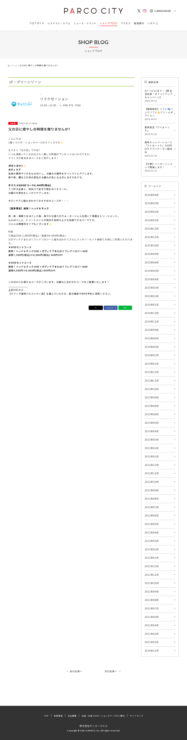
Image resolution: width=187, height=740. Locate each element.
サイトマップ (143, 715)
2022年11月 (152, 473)
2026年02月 (152, 211)
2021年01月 (152, 642)
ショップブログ (108, 23)
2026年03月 (152, 203)
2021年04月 (152, 625)
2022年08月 (152, 498)
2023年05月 (152, 422)
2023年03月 (152, 439)
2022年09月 (152, 490)
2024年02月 (152, 355)
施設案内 (139, 23)
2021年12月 (152, 566)
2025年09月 (152, 254)
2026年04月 (152, 195)
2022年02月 (152, 549)
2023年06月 (152, 414)
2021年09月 (152, 591)
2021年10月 (152, 583)
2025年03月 (152, 287)
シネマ (151, 23)
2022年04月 (152, 532)
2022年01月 (152, 557)
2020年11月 (152, 650)
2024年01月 (152, 363)
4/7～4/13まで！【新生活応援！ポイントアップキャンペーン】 (159, 95)
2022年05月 (152, 524)
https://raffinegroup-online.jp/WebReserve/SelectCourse (45, 286)
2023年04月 (152, 431)
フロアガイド (36, 23)
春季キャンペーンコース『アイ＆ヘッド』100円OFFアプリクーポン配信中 (159, 149)
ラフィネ (47, 93)
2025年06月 (152, 262)
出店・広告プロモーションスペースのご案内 (104, 715)
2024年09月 (152, 329)
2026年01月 (152, 220)
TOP (39, 715)
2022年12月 (152, 465)
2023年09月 (152, 397)
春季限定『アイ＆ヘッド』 (159, 131)
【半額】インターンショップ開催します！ (159, 167)
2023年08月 (152, 406)
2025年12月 (152, 228)
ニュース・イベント (85, 23)
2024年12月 (152, 313)
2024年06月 (152, 338)
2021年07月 (152, 608)
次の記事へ (111, 671)
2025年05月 (152, 270)
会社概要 (68, 715)
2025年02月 (152, 296)
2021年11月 (152, 574)
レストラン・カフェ (59, 23)
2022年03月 (152, 540)
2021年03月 (152, 633)
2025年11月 (152, 237)
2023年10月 (152, 389)
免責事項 (52, 715)
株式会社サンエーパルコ (93, 726)
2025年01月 (152, 304)
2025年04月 (152, 279)
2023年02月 (152, 448)
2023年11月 (152, 380)
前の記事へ (76, 671)
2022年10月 (152, 481)
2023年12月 (152, 372)
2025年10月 (152, 245)
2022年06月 (152, 515)
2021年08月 (152, 600)
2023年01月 (152, 456)
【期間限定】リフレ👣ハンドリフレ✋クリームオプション (159, 114)
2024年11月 (152, 321)
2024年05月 (152, 346)
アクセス (126, 23)
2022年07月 (152, 507)
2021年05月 (152, 617)
